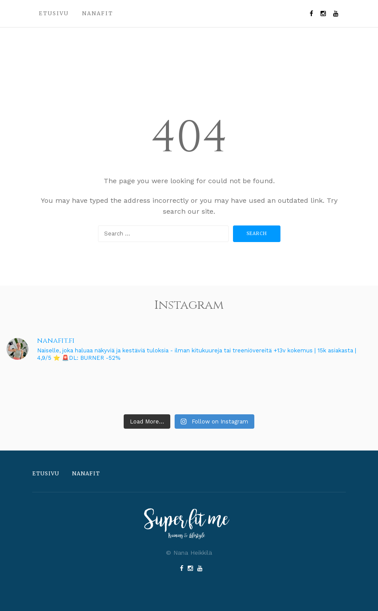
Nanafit (97, 13)
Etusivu (54, 13)
